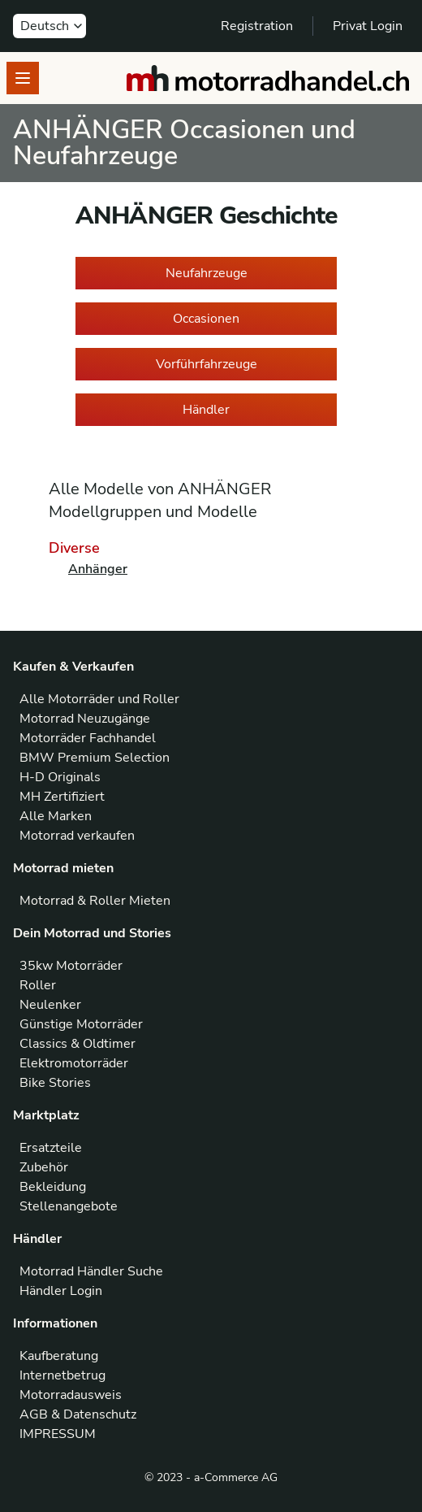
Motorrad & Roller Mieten (94, 901)
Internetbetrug (62, 1375)
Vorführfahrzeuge (206, 364)
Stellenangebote (68, 1206)
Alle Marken (55, 816)
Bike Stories (55, 1083)
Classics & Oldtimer (77, 1044)
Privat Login (368, 26)
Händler (206, 410)
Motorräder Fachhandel (87, 738)
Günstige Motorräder (81, 1024)
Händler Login (60, 1291)
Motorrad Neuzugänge (84, 719)
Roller (37, 985)
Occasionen (206, 319)
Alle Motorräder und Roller (99, 699)
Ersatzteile (50, 1148)
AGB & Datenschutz (77, 1414)
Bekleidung (52, 1187)
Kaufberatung (58, 1356)
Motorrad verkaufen (77, 836)
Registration (257, 26)
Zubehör (43, 1167)
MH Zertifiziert (62, 797)
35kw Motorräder (71, 966)
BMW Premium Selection (94, 758)
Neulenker (50, 1005)
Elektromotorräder (73, 1063)
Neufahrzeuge (207, 273)
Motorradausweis (70, 1395)
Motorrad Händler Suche (91, 1271)
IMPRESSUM (57, 1434)
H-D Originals (60, 777)
